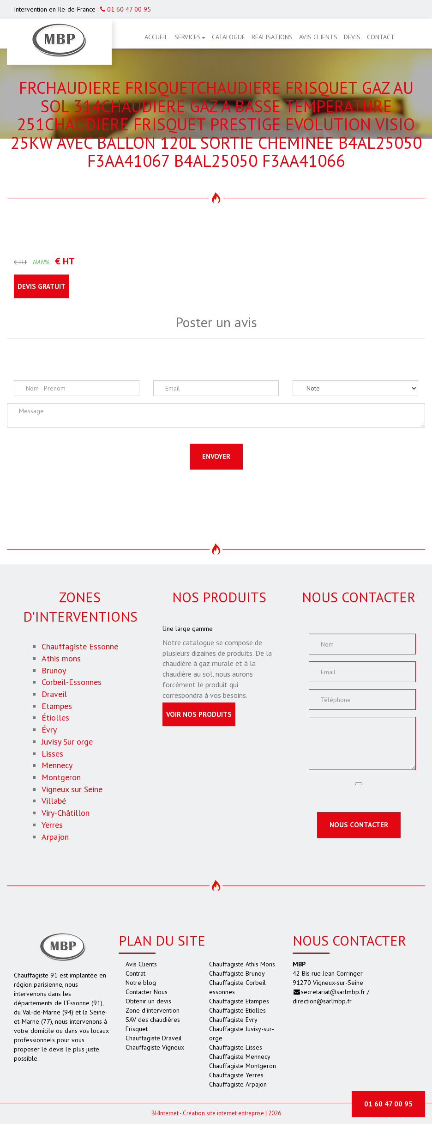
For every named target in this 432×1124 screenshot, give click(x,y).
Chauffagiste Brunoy (237, 973)
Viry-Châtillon (66, 812)
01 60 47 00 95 (125, 9)
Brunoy (54, 670)
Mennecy (57, 765)
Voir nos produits (199, 714)
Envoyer (216, 456)
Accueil (156, 37)
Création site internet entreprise (223, 1113)
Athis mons (61, 658)
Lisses (52, 753)
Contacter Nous (147, 992)
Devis (352, 37)
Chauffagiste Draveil (154, 1038)
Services (189, 37)
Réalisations (272, 37)
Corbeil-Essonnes (72, 682)
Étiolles (55, 717)
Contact (381, 37)
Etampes (57, 706)
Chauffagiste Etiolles (237, 1010)
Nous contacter (359, 824)
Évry (49, 729)
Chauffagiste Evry (233, 1019)
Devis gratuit (42, 286)
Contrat (135, 973)
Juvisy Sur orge (67, 741)
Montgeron (61, 777)
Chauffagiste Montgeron (242, 1066)
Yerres (52, 824)
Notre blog (141, 982)
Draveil (54, 694)
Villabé (54, 800)
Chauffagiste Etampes (239, 1001)
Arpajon (55, 836)
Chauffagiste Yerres (236, 1075)
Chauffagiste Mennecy (239, 1056)
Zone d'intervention (153, 1010)
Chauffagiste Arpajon (238, 1084)
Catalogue (228, 37)
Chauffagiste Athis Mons (242, 964)
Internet (165, 1113)
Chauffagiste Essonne (80, 646)
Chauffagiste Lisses (235, 1047)
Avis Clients (318, 37)
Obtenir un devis (148, 1001)
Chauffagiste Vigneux (155, 1047)
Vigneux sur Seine (72, 789)
